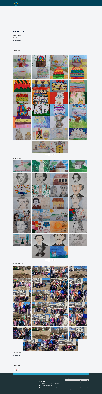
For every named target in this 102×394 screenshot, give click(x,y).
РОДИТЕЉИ (58, 3)
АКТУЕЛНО (50, 3)
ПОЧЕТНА (28, 3)
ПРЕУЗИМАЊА (72, 3)
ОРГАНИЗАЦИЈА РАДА (41, 3)
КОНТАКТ (79, 3)
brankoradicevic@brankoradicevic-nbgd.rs (50, 387)
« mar (76, 391)
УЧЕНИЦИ (64, 3)
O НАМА (33, 3)
